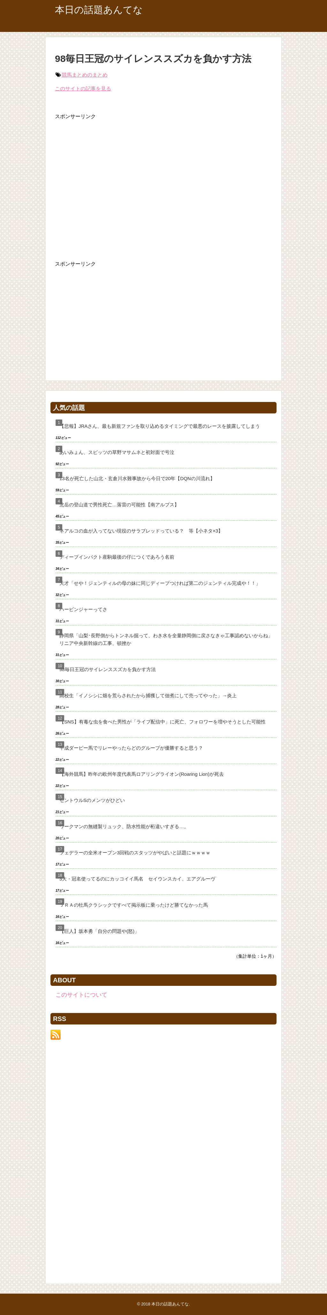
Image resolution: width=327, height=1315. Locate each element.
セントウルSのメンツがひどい (92, 800)
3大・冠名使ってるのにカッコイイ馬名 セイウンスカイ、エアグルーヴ (137, 878)
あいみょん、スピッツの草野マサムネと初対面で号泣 (116, 452)
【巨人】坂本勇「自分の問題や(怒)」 (99, 931)
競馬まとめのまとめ (85, 75)
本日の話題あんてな (99, 9)
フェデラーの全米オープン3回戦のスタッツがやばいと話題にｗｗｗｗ (134, 852)
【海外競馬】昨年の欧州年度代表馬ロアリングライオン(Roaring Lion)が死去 (141, 774)
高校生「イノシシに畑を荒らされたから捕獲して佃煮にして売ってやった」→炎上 (148, 695)
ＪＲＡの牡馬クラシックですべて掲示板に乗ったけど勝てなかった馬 (133, 905)
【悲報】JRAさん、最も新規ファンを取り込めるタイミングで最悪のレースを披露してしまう (159, 426)
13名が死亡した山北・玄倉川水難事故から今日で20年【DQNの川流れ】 (137, 478)
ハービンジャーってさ (83, 609)
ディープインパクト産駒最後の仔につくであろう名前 (116, 557)
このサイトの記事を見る (83, 88)
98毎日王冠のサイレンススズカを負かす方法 (107, 669)
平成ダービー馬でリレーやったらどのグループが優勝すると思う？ (131, 748)
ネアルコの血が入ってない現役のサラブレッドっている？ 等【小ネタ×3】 (141, 530)
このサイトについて (81, 995)
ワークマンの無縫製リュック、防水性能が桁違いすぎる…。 (124, 826)
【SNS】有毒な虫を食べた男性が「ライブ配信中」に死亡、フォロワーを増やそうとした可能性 (162, 721)
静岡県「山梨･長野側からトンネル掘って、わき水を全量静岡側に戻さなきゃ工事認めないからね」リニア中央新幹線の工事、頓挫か (166, 639)
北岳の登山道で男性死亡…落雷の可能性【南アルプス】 (119, 504)
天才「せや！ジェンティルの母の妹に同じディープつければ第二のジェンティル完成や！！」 (160, 583)
